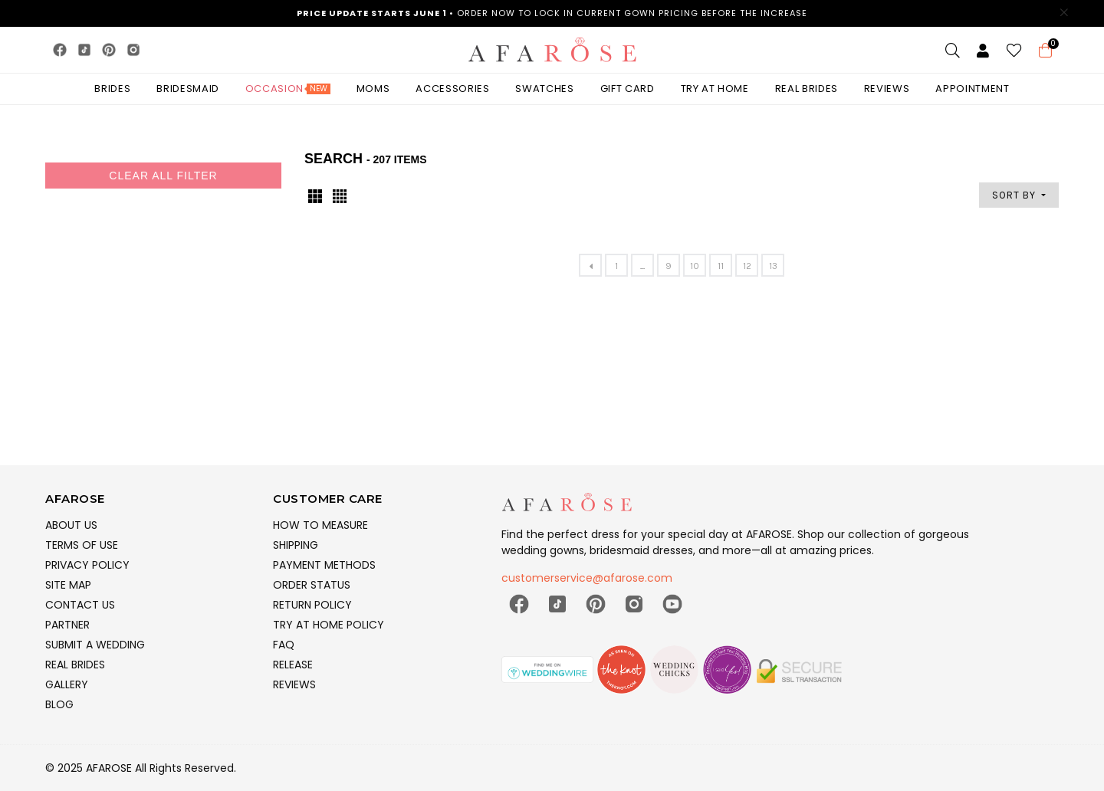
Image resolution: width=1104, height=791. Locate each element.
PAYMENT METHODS (324, 565)
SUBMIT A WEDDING (95, 644)
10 (694, 266)
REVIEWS (294, 684)
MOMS (373, 88)
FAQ (283, 644)
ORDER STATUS (311, 584)
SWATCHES (544, 88)
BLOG (59, 704)
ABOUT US (71, 525)
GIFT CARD (627, 88)
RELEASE (293, 664)
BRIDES (112, 88)
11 (721, 266)
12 (747, 266)
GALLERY (66, 684)
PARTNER (67, 624)
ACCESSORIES (452, 88)
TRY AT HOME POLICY (328, 624)
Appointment (972, 88)
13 (773, 266)
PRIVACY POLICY (87, 565)
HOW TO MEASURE (320, 525)
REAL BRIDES (75, 664)
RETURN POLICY (312, 604)
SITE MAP (68, 584)
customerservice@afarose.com (586, 578)
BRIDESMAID (187, 88)
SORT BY (1015, 195)
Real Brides (806, 88)
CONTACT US (80, 604)
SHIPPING (295, 545)
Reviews (887, 88)
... (642, 266)
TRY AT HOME (715, 88)
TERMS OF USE (81, 545)
